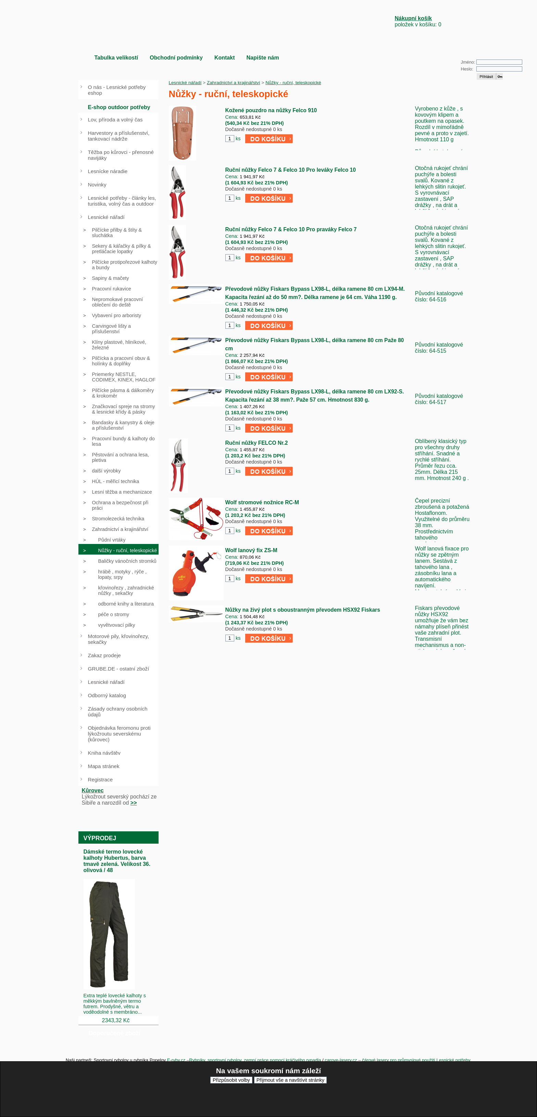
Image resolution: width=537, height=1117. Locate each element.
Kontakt (224, 58)
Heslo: (467, 69)
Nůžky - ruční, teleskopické (293, 82)
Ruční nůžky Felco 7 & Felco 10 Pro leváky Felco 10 (290, 170)
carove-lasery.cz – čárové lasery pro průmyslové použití (380, 1060)
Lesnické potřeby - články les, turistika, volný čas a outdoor (122, 201)
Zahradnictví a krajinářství (233, 82)
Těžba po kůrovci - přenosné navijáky (121, 155)
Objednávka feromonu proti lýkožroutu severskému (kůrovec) (119, 733)
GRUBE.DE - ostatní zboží (118, 669)
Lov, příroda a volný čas (115, 119)
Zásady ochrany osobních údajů (118, 711)
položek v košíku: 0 (418, 21)
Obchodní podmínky (176, 58)
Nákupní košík (413, 18)
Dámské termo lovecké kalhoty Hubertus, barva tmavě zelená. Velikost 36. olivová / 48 (117, 861)
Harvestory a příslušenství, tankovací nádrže (119, 136)
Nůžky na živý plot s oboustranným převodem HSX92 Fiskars (302, 610)
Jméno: (468, 62)
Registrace (100, 779)
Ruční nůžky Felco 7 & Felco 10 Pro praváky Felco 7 (291, 229)
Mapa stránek (104, 766)
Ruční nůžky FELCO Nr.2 (256, 443)
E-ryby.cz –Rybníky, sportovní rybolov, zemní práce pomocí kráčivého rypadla (244, 1060)
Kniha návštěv (104, 753)
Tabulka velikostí (116, 58)
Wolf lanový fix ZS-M (251, 550)
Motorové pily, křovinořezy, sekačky (118, 639)
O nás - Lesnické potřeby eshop (117, 90)
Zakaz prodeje (104, 655)
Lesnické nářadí (185, 82)
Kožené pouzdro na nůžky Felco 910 (271, 110)
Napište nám (262, 58)
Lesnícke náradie (108, 171)
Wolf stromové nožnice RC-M (262, 502)
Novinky (97, 184)
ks (238, 138)
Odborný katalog (107, 695)
